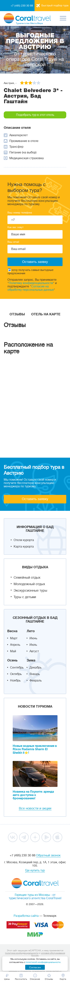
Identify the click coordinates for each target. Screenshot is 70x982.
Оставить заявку (35, 499)
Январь (34, 674)
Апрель (15, 644)
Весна (12, 631)
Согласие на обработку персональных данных (30, 288)
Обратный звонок (48, 855)
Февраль (35, 680)
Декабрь (35, 667)
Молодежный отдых (29, 584)
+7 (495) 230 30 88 (22, 5)
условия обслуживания (53, 953)
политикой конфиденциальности (43, 962)
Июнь (33, 638)
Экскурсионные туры (30, 590)
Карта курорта (24, 546)
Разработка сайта (26, 916)
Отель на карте (45, 314)
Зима (31, 660)
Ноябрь (15, 680)
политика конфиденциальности (21, 953)
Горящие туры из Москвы (32, 895)
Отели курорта (24, 540)
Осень (12, 660)
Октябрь (16, 674)
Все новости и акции (35, 808)
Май (13, 651)
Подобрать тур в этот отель (35, 115)
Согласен (35, 967)
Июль (33, 644)
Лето (31, 631)
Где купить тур (35, 870)
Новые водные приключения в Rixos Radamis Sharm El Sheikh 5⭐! (35, 749)
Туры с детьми (25, 597)
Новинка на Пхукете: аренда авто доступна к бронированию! (33, 795)
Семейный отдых (27, 577)
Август (34, 651)
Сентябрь (17, 667)
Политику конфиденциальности (31, 283)
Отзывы (17, 314)
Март (13, 638)
